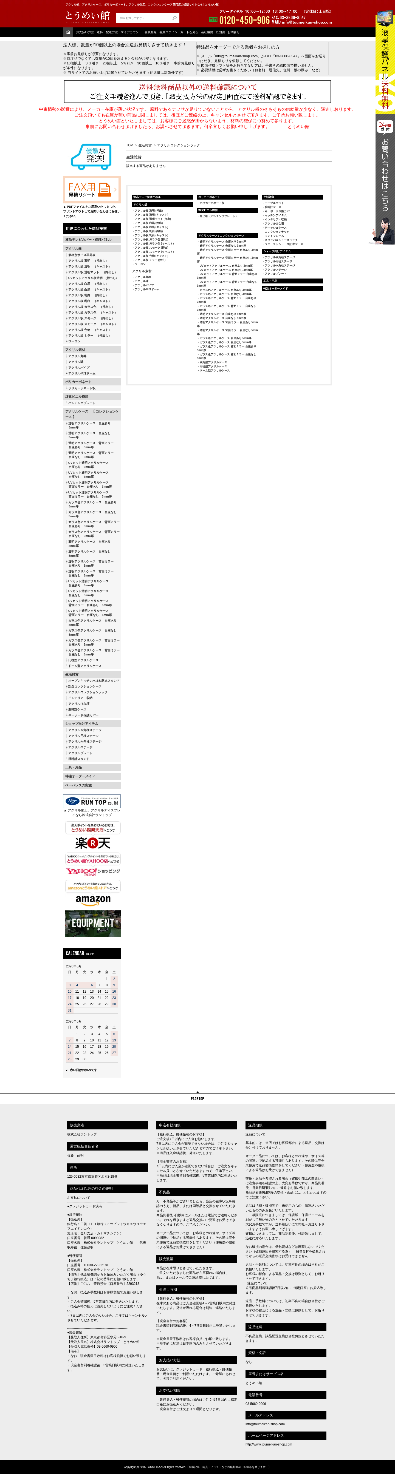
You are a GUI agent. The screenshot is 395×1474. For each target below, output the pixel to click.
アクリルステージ (80, 747)
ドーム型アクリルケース (84, 666)
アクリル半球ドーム (81, 373)
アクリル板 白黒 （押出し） (88, 283)
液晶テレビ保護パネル (147, 196)
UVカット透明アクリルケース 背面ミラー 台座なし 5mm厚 (88, 613)
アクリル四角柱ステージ (84, 730)
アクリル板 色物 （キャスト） (89, 329)
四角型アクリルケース (213, 362)
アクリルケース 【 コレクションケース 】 (92, 414)
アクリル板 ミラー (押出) (150, 260)
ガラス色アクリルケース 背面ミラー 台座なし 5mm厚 (92, 652)
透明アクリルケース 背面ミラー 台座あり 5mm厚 (89, 563)
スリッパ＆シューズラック (281, 240)
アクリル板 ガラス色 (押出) (151, 239)
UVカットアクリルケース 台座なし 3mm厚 (226, 269)
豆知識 (220, 32)
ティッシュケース (276, 227)
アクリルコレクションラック (88, 692)
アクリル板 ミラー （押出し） (89, 335)
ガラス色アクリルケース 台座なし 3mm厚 (91, 514)
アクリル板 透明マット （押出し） (92, 272)
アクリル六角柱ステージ (84, 741)
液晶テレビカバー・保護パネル (88, 240)
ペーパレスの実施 (78, 785)
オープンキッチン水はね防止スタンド (94, 680)
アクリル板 (73, 249)
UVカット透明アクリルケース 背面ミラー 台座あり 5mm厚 (88, 603)
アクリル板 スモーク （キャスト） (92, 324)
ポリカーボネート (78, 382)
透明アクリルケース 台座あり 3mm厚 (88, 425)
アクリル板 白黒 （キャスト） (89, 289)
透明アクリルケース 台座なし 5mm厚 (88, 553)
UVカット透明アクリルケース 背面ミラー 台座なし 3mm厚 (88, 494)
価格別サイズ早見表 (81, 255)
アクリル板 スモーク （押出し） (91, 318)
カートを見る (189, 32)
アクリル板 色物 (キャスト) (151, 255)
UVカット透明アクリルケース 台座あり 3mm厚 (87, 464)
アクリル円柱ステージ (83, 735)
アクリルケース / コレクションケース (221, 235)
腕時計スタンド (78, 758)
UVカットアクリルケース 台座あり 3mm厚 (226, 265)
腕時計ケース (77, 709)
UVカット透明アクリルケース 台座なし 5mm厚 (87, 593)
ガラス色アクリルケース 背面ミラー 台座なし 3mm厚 (92, 534)
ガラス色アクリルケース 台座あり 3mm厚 (91, 504)
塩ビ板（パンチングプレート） (219, 216)
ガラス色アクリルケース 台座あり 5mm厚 (91, 622)
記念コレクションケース (84, 686)
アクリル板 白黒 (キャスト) (151, 227)
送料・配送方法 (107, 32)
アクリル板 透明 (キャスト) (151, 214)
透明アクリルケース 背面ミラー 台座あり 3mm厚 (89, 445)
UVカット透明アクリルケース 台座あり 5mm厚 (87, 583)
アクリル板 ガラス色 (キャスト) (154, 243)
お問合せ (234, 32)
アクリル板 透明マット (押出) (153, 218)
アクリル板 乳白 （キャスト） (89, 301)
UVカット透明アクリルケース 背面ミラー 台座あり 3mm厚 (88, 484)
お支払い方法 (85, 32)
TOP (129, 145)
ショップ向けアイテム (81, 724)
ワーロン (74, 341)
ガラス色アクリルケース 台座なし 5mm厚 (91, 632)
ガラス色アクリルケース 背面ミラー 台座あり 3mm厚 (92, 524)
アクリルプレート (80, 753)
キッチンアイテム (276, 215)
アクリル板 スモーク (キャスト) (154, 251)
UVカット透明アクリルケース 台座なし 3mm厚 (87, 474)
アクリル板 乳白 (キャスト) (151, 235)
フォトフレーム (274, 235)
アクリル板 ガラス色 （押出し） (91, 306)
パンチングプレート (81, 403)
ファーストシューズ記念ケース (284, 244)
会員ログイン (168, 32)
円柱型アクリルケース (83, 660)
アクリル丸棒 (77, 356)
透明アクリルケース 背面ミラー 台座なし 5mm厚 (89, 573)
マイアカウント (131, 32)
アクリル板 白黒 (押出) (149, 223)
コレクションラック (277, 231)
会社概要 (207, 32)
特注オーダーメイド (80, 776)
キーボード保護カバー (83, 715)
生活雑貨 (71, 674)
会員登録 (151, 32)
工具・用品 (73, 767)
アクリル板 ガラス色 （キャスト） (92, 312)
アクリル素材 (75, 350)
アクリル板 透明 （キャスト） (89, 266)
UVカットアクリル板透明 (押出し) (92, 278)
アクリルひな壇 (78, 703)
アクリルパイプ (78, 367)
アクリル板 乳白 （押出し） (88, 295)
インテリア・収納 (80, 698)
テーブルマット (274, 203)
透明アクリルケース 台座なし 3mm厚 (88, 435)
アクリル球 (75, 361)
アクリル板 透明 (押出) (149, 210)
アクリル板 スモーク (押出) (151, 247)
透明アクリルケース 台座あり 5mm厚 (88, 543)
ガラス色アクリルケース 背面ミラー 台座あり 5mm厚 (92, 642)
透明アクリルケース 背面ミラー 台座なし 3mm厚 (89, 455)
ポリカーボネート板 (81, 388)
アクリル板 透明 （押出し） (88, 260)
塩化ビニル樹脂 (76, 397)
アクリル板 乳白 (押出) (149, 231)
